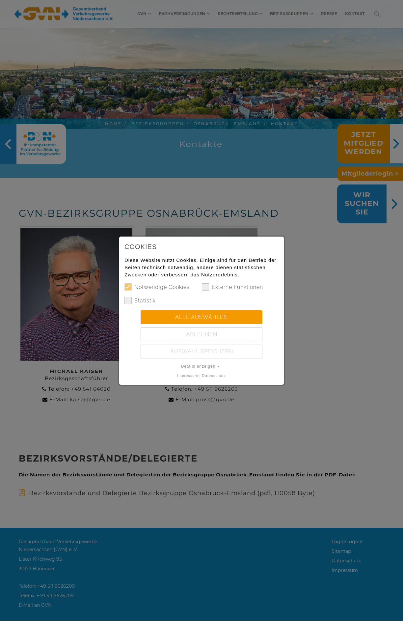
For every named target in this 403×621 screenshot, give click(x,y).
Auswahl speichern (201, 351)
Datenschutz (214, 376)
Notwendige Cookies (157, 287)
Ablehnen (201, 334)
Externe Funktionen (232, 287)
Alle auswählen (201, 317)
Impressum (187, 376)
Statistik (140, 300)
